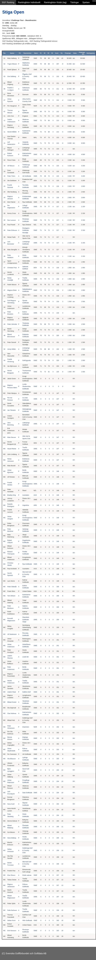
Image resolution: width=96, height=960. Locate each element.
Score (56, 53)
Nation (36, 53)
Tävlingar (74, 2)
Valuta (75, 53)
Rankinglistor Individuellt (29, 2)
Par (62, 53)
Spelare (86, 2)
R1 (41, 53)
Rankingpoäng (91, 53)
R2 (44, 53)
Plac (4, 53)
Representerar (27, 53)
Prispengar (68, 53)
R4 (52, 53)
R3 (48, 53)
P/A (20, 53)
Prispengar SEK (82, 53)
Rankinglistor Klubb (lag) (55, 2)
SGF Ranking (8, 2)
